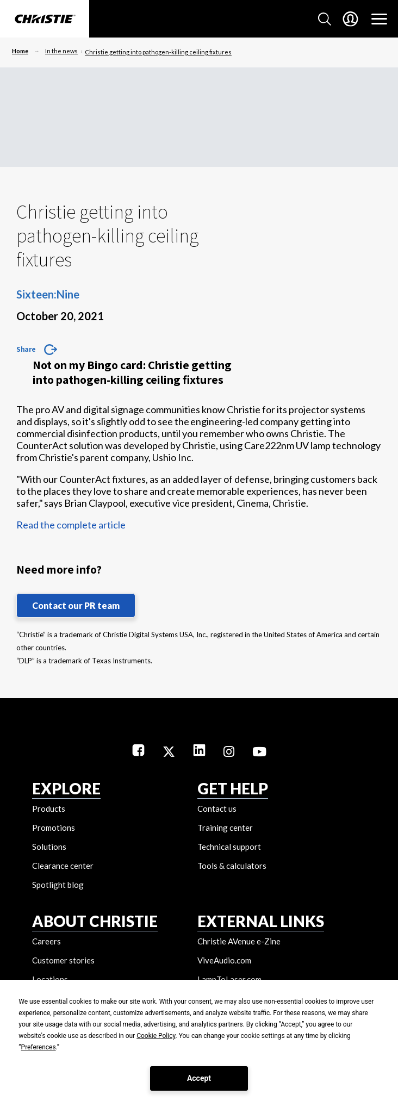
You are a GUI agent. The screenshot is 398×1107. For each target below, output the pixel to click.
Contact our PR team (76, 605)
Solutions (49, 846)
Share (26, 349)
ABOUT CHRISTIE (95, 921)
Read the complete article (71, 525)
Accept (199, 1078)
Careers (46, 941)
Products (48, 808)
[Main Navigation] (379, 19)
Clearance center (63, 865)
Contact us (217, 808)
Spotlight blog (58, 885)
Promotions (53, 827)
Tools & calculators (231, 865)
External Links (260, 921)
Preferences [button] (38, 1047)
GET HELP (232, 788)
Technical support (229, 846)
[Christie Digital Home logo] (44, 19)
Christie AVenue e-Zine (239, 941)
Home (20, 50)
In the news (61, 50)
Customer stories (63, 960)
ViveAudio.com (224, 960)
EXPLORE (66, 788)
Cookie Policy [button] (155, 1036)
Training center (225, 827)
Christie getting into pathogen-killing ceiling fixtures (158, 51)
